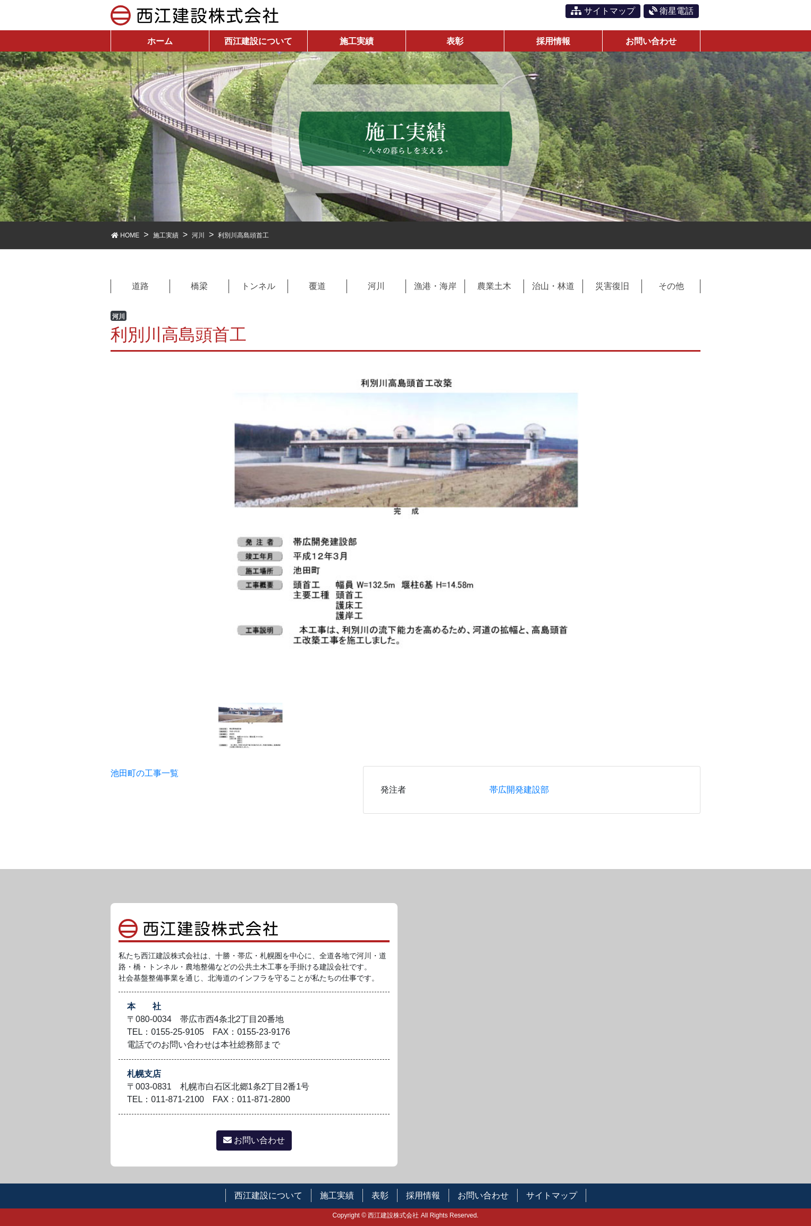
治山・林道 (553, 286)
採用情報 (423, 1195)
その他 (671, 286)
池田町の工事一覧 (145, 773)
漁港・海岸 (435, 286)
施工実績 (337, 1195)
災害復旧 (612, 286)
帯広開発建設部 (519, 789)
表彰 (379, 1195)
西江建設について (268, 1195)
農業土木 (494, 286)
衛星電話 (671, 10)
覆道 (317, 286)
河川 (376, 286)
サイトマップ (603, 10)
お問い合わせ (254, 1140)
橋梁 (199, 286)
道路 (140, 286)
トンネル (258, 286)
